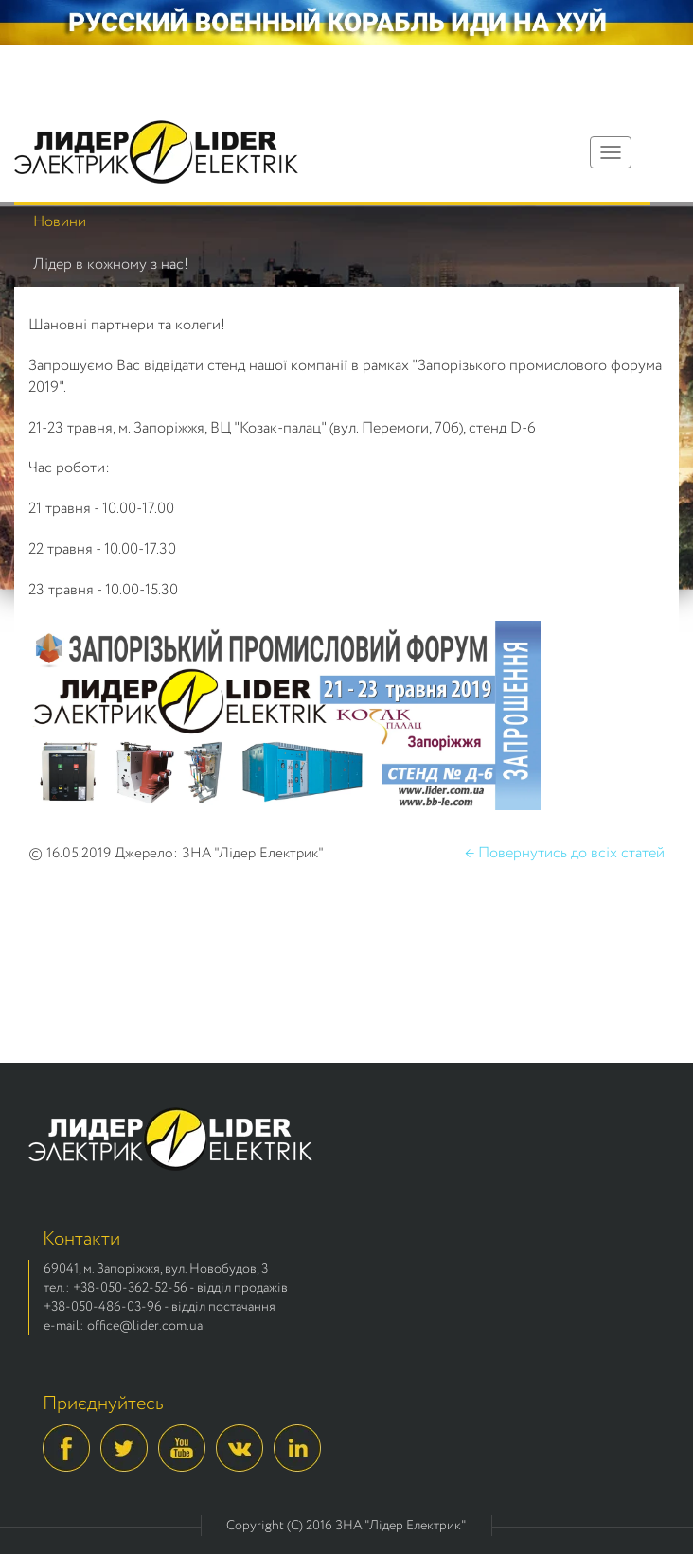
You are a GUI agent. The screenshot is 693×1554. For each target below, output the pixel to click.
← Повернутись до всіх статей (565, 853)
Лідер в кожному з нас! (110, 264)
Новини (59, 222)
